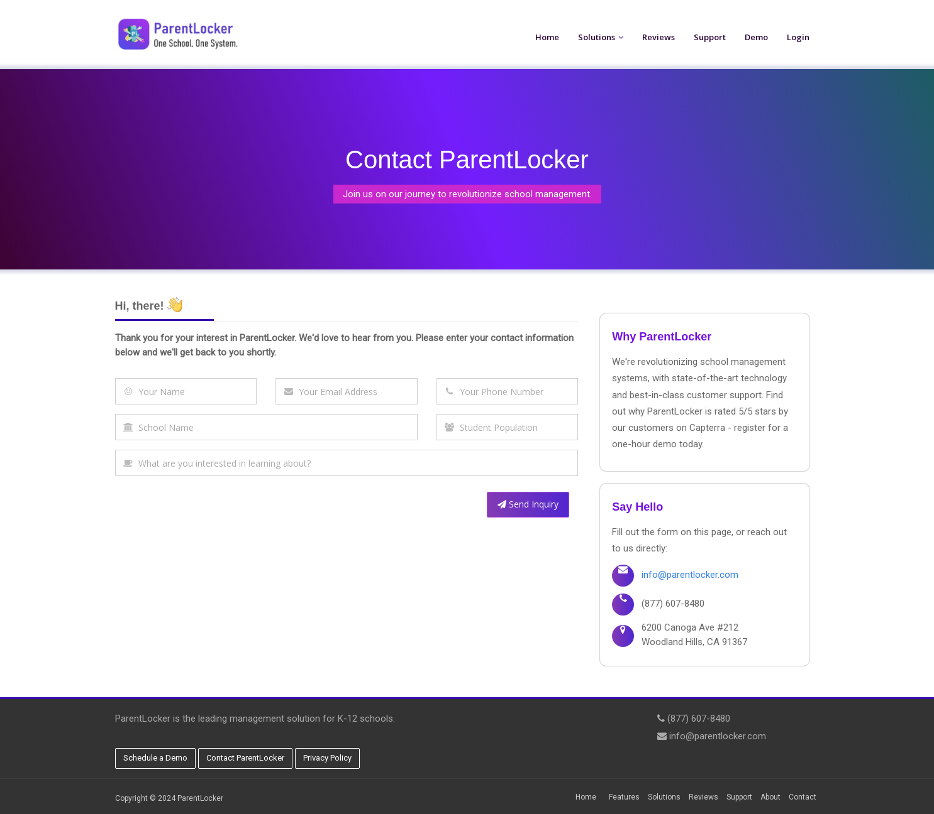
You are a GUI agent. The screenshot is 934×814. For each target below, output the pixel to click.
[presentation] (210, 510)
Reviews (658, 37)
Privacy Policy (327, 757)
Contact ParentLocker (245, 757)
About (770, 797)
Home (547, 37)
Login (798, 37)
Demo (756, 37)
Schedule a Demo (155, 757)
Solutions (596, 37)
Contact (802, 797)
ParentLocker (200, 798)
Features (624, 797)
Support (710, 37)
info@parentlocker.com (690, 574)
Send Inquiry (528, 504)
